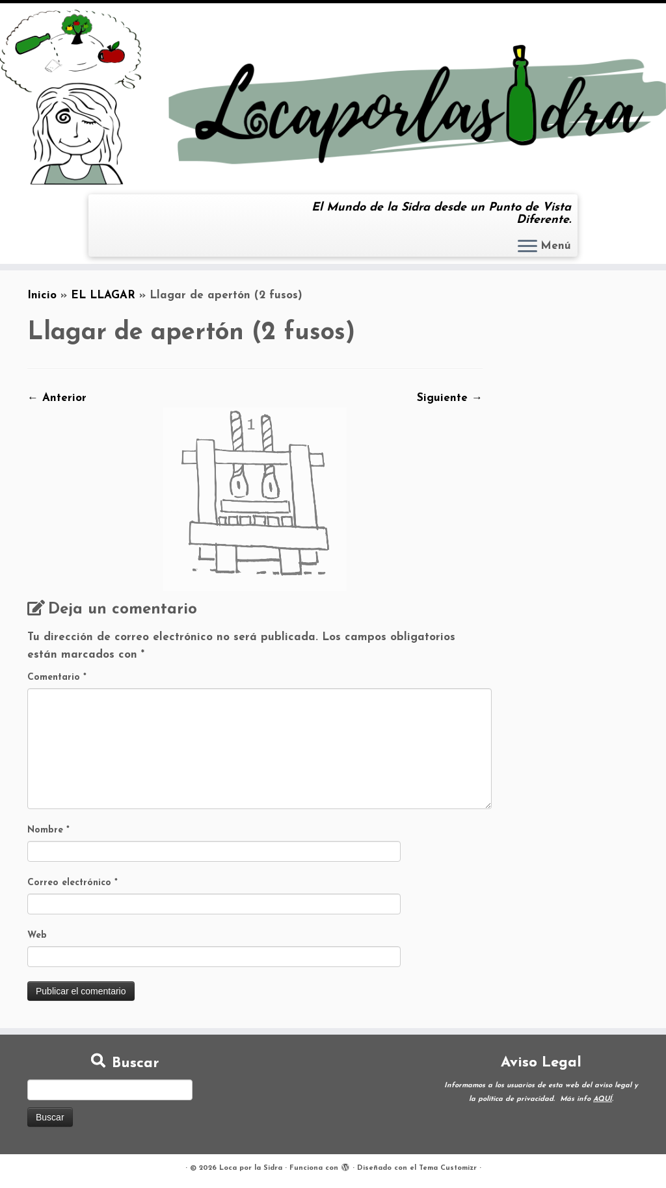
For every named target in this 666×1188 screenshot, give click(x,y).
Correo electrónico (72, 883)
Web (37, 935)
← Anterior (57, 398)
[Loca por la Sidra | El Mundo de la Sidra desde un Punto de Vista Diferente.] (333, 97)
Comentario (57, 677)
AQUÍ (602, 1099)
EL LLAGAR (103, 295)
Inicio (42, 295)
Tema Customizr (448, 1168)
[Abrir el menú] (527, 247)
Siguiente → (450, 398)
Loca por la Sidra (250, 1168)
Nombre (48, 830)
